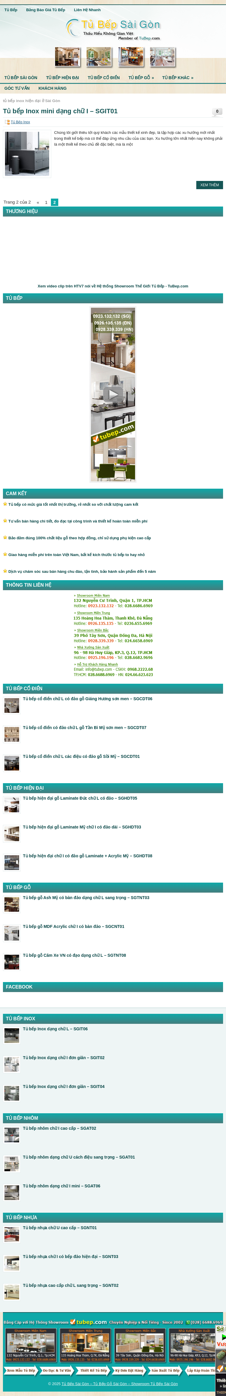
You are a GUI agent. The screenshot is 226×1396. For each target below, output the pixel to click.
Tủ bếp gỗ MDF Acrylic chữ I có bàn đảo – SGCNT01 (73, 926)
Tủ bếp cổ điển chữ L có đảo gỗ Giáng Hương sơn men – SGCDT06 (87, 698)
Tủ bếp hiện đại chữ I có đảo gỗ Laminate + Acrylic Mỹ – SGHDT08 (87, 855)
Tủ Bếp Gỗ (143, 76)
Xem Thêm (209, 185)
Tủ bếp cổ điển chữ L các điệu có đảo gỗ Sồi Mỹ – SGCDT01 (81, 756)
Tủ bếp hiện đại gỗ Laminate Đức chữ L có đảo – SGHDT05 (80, 798)
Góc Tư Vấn (17, 88)
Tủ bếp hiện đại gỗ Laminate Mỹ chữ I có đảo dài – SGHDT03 (82, 827)
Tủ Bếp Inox (20, 122)
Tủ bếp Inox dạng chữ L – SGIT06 (55, 1028)
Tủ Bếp (10, 10)
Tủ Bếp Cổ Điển (104, 77)
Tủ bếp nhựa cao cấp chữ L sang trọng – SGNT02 (71, 1285)
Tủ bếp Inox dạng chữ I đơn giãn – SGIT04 (63, 1086)
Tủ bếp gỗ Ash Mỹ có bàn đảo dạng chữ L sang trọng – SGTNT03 (86, 897)
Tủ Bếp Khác (179, 76)
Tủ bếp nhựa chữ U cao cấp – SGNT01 (60, 1227)
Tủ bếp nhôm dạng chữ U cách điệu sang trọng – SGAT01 (79, 1157)
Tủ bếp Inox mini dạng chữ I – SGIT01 (60, 111)
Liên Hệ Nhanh (87, 10)
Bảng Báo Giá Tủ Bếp (45, 10)
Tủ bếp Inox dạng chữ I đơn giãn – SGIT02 (63, 1057)
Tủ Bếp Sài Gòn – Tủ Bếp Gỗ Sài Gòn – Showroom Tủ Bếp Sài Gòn (120, 1384)
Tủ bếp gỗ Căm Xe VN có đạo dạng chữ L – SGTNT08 (74, 955)
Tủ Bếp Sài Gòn (20, 77)
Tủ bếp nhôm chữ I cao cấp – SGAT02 (59, 1128)
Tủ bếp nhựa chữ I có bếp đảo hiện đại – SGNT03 (70, 1256)
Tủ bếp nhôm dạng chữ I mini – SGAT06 (61, 1186)
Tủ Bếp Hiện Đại (62, 77)
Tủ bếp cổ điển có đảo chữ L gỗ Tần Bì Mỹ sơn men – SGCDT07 (85, 727)
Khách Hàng (53, 88)
